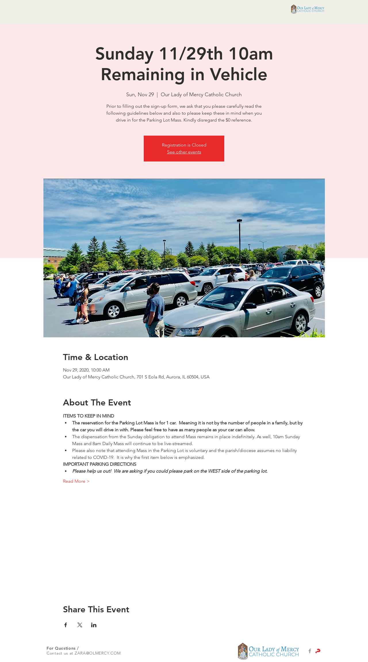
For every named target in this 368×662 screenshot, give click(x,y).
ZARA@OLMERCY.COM (98, 653)
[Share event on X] (80, 625)
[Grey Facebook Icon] (310, 651)
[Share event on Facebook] (65, 625)
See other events (184, 152)
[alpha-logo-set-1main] (318, 651)
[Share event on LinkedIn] (94, 625)
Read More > (76, 481)
